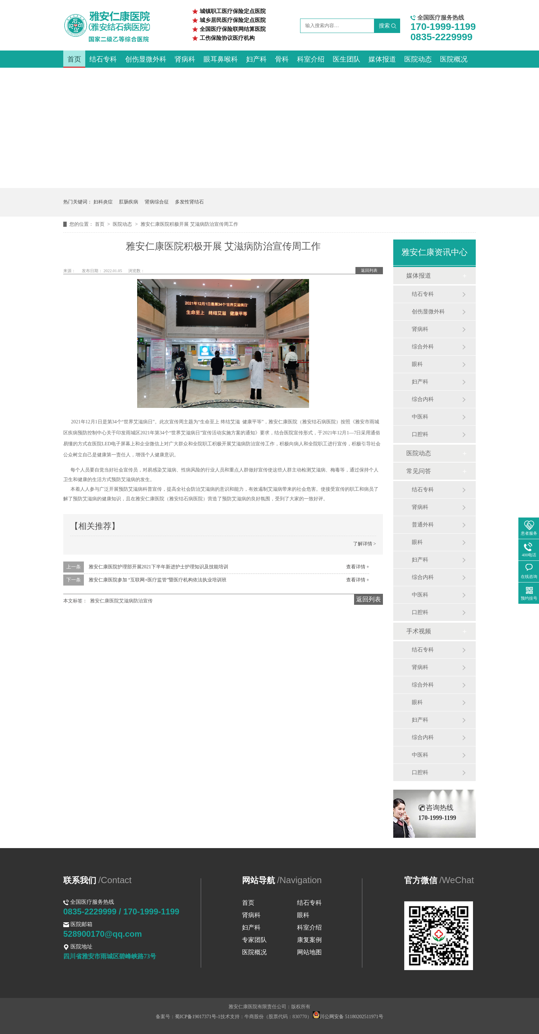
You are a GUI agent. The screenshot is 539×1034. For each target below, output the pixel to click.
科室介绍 (310, 59)
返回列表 (369, 270)
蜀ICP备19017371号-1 (197, 1016)
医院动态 (418, 59)
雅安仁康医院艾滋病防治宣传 (121, 600)
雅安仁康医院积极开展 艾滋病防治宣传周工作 (189, 224)
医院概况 (454, 59)
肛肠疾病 (128, 201)
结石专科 (103, 59)
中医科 (420, 417)
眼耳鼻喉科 (221, 59)
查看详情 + (357, 566)
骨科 (282, 59)
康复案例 (309, 939)
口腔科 (420, 434)
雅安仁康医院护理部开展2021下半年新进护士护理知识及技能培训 (158, 566)
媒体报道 (382, 59)
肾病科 (185, 59)
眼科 (417, 364)
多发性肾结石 (189, 201)
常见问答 (418, 471)
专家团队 (254, 939)
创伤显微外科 (145, 59)
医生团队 (346, 59)
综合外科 (423, 346)
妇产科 (256, 59)
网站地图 (309, 952)
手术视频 (418, 631)
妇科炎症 (103, 201)
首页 (74, 59)
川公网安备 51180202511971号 (348, 1016)
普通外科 (423, 524)
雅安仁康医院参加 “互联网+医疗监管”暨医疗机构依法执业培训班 (158, 579)
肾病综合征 (157, 201)
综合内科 (423, 399)
